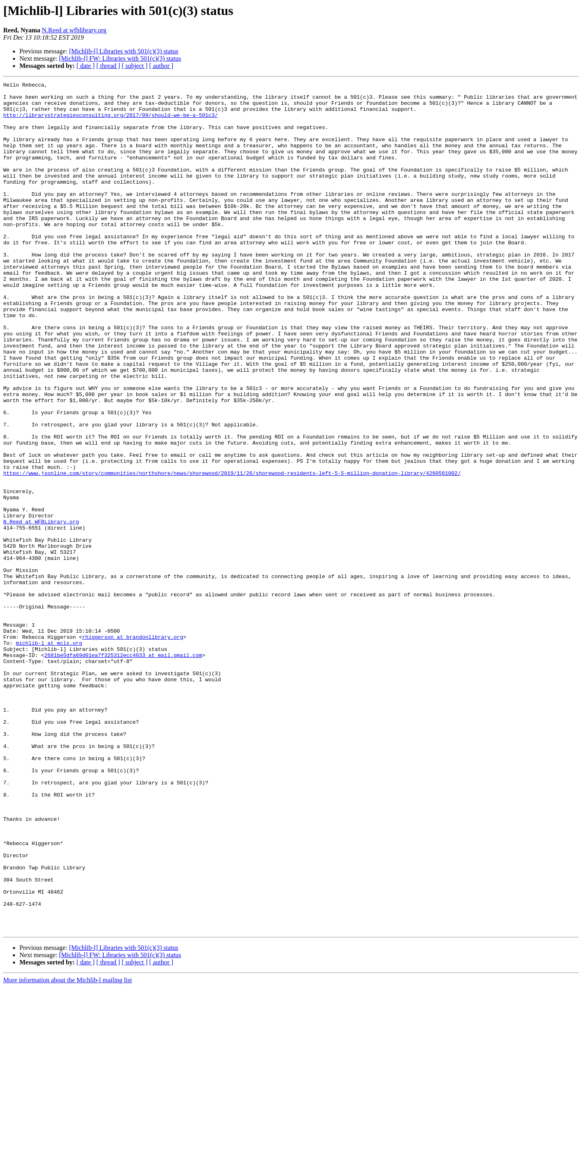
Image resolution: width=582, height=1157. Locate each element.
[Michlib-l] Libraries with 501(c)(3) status (123, 51)
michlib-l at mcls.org (49, 755)
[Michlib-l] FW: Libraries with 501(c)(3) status (120, 58)
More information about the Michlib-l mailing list (67, 1149)
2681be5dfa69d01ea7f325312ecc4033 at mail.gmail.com (123, 770)
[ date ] (85, 65)
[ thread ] (108, 65)
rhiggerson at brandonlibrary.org (132, 748)
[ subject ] (135, 65)
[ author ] (161, 65)
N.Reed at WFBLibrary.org (41, 610)
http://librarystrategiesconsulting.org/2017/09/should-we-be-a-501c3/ (110, 122)
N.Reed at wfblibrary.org (74, 30)
